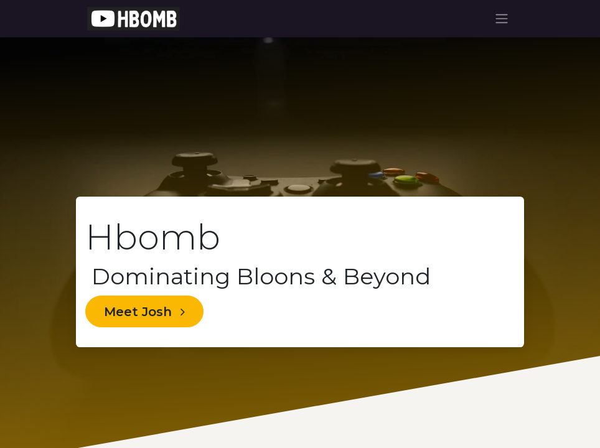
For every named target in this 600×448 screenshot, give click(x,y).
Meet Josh (144, 311)
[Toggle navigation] (502, 19)
